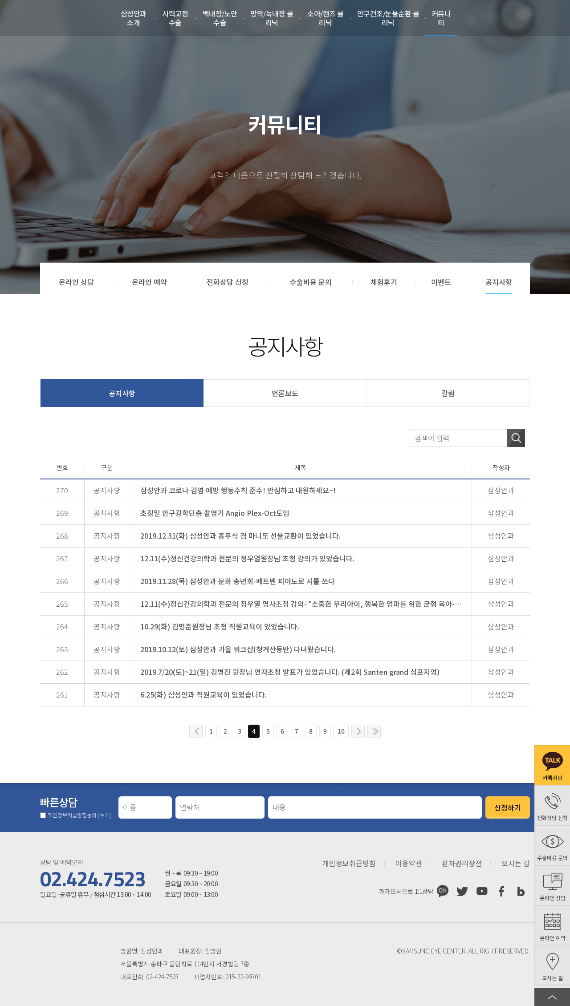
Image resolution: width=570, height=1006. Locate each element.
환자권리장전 (462, 863)
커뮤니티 (441, 18)
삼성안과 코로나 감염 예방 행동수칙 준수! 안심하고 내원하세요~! (238, 490)
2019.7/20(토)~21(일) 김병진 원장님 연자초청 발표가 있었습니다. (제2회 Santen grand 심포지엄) (290, 671)
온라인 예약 (547, 18)
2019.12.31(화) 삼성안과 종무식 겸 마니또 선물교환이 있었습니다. (240, 535)
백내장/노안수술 (220, 18)
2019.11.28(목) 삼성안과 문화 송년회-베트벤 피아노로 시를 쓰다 (237, 580)
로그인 (503, 18)
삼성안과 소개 (134, 18)
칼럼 (448, 393)
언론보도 (285, 393)
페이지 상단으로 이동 (552, 997)
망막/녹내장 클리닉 (271, 18)
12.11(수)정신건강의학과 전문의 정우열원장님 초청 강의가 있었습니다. (247, 558)
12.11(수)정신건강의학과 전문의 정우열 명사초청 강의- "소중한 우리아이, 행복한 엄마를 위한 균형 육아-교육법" (303, 603)
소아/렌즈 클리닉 (325, 18)
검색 (516, 438)
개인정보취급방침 (349, 863)
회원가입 (525, 18)
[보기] (104, 815)
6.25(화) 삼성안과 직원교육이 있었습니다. (203, 694)
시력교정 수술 (175, 18)
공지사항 (122, 393)
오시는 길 (515, 863)
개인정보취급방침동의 (79, 815)
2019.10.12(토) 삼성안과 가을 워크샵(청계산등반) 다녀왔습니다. (238, 649)
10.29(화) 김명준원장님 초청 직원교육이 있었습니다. (219, 626)
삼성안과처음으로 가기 (47, 18)
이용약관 (408, 863)
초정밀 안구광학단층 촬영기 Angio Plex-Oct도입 (214, 512)
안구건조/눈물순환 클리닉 (388, 18)
